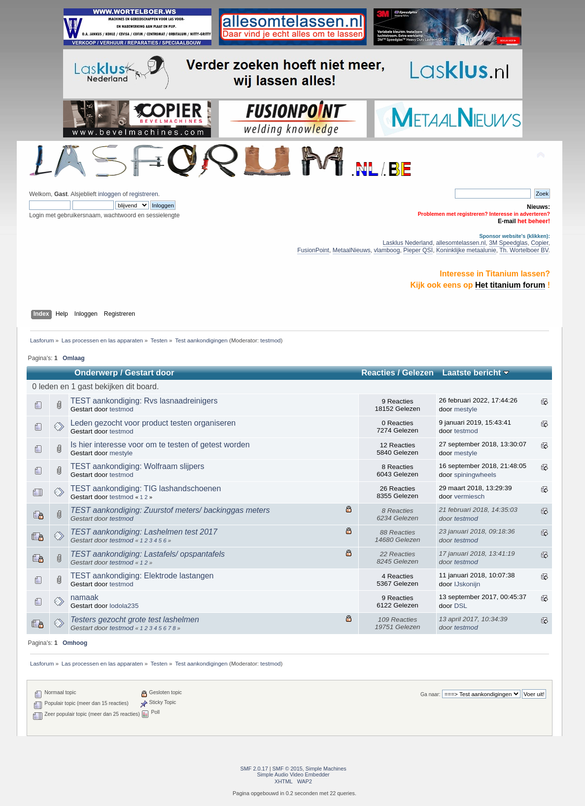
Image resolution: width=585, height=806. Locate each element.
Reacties (378, 372)
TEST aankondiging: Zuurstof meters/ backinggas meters (170, 510)
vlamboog (387, 250)
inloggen (109, 194)
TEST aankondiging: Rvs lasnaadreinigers (144, 401)
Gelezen (418, 372)
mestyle (465, 409)
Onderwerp (96, 372)
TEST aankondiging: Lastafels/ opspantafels (147, 554)
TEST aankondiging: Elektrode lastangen (142, 575)
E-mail (507, 221)
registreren (143, 194)
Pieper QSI (418, 250)
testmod (270, 340)
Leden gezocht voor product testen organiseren (153, 423)
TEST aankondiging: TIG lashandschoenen (145, 488)
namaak (84, 597)
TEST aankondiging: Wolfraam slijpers (137, 466)
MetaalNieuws (352, 250)
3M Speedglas (508, 242)
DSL (460, 605)
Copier (539, 242)
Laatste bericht (476, 372)
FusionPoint (313, 250)
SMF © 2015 (288, 769)
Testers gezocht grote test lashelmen (134, 619)
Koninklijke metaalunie (466, 250)
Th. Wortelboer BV (523, 250)
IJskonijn (467, 584)
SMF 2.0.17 (254, 769)
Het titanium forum (510, 285)
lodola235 (123, 605)
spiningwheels (475, 474)
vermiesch (469, 496)
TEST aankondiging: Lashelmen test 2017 (143, 532)
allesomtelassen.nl (461, 242)
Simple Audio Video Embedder (293, 774)
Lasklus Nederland (408, 242)
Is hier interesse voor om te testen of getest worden (160, 444)
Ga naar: (430, 694)
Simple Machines (326, 769)
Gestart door (149, 372)
